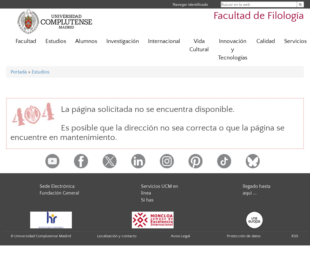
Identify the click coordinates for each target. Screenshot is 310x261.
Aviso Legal (180, 236)
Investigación (122, 41)
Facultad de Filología (258, 16)
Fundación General (59, 193)
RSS (294, 236)
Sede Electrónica (57, 186)
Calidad (265, 41)
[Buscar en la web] (300, 4)
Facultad (26, 41)
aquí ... (250, 193)
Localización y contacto (116, 236)
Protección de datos (244, 236)
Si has (147, 200)
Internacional (164, 41)
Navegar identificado (190, 4)
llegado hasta (256, 186)
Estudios (55, 41)
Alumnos (86, 41)
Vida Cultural (199, 45)
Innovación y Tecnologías (232, 49)
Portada (19, 72)
